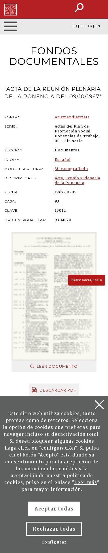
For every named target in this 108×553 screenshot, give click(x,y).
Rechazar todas (54, 529)
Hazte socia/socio (86, 280)
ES (82, 26)
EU (75, 26)
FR (90, 26)
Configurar (53, 542)
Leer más (85, 482)
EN (98, 26)
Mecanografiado (71, 169)
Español (63, 159)
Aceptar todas (54, 509)
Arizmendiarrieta (72, 117)
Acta (59, 178)
